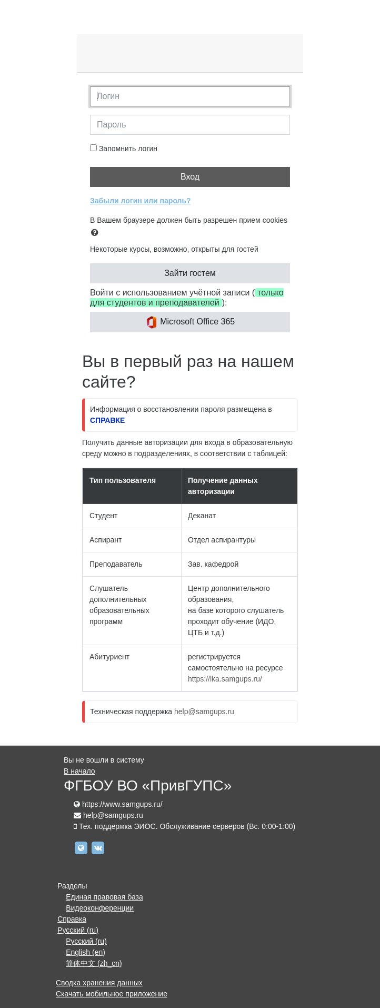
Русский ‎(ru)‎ (77, 930)
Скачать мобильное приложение (111, 994)
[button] (97, 233)
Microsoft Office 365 (190, 322)
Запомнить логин (128, 148)
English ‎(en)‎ (85, 952)
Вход (190, 176)
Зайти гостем (190, 273)
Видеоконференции (100, 908)
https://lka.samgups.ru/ (225, 679)
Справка (71, 919)
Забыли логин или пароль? (140, 200)
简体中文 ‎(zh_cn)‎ (94, 963)
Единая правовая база (104, 897)
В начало (79, 771)
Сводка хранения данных (99, 983)
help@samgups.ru (204, 711)
